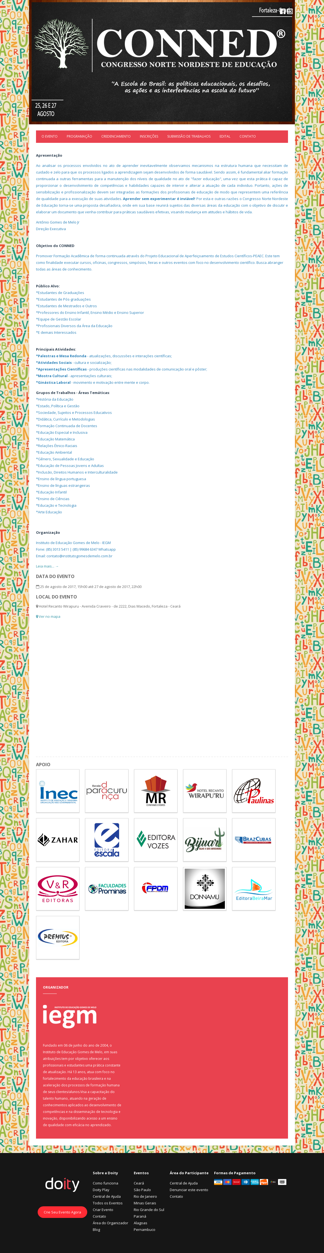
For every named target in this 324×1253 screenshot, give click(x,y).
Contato (248, 136)
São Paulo (142, 1189)
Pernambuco (144, 1229)
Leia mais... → (47, 566)
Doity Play (101, 1189)
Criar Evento (103, 1209)
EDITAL (225, 136)
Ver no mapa (48, 616)
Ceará (139, 1183)
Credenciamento (116, 136)
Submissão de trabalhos (188, 136)
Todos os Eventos (108, 1203)
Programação (79, 136)
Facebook (283, 11)
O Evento (50, 136)
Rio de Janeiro (145, 1196)
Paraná (140, 1216)
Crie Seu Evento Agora (62, 1212)
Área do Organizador (110, 1222)
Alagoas (140, 1222)
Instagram (290, 11)
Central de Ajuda (107, 1196)
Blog (96, 1229)
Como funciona (105, 1183)
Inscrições (149, 136)
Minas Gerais (145, 1203)
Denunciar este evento (189, 1189)
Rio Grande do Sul (149, 1209)
